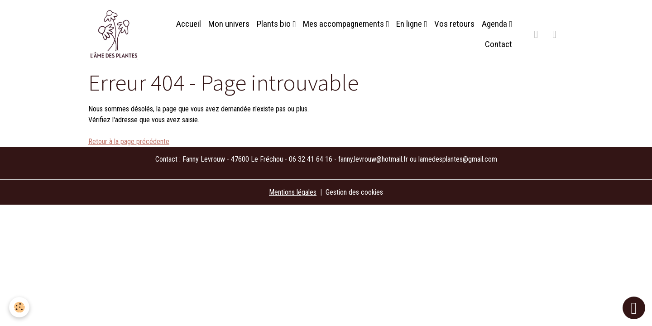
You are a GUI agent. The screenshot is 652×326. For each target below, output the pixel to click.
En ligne (410, 24)
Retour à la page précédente (128, 141)
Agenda (495, 24)
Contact (498, 44)
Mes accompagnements (344, 24)
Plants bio (274, 24)
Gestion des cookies (354, 192)
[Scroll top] (634, 308)
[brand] (115, 34)
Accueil (188, 24)
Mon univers (228, 24)
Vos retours (454, 24)
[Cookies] (19, 307)
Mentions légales (292, 192)
